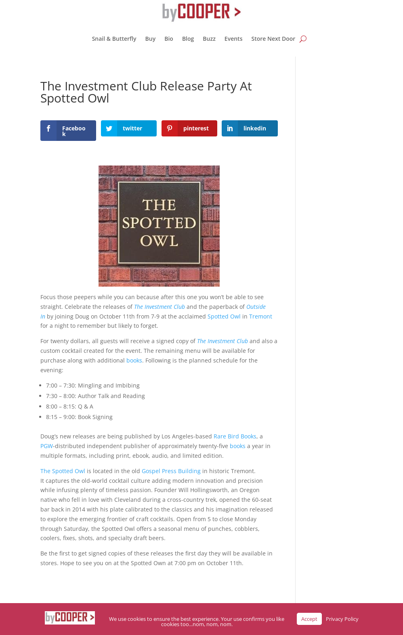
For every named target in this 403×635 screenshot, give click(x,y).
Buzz (209, 38)
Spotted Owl (224, 316)
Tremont (260, 316)
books (134, 360)
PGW (46, 446)
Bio (168, 38)
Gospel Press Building (171, 471)
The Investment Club (159, 306)
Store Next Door (273, 38)
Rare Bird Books (235, 436)
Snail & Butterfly (114, 38)
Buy (150, 38)
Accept (309, 618)
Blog (188, 38)
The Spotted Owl (62, 471)
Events (234, 38)
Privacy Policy (342, 618)
